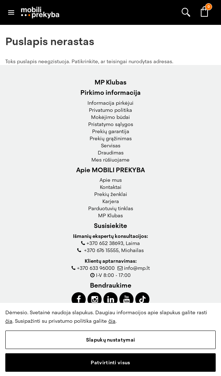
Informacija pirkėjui (110, 103)
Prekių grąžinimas (111, 138)
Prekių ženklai (110, 194)
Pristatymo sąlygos (110, 124)
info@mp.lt (137, 268)
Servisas (110, 145)
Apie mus (111, 180)
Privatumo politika (110, 110)
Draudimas (111, 152)
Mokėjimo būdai (110, 117)
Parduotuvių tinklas (110, 208)
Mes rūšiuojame (110, 160)
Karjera (110, 201)
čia (8, 321)
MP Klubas (110, 215)
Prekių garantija (110, 131)
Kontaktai (110, 187)
